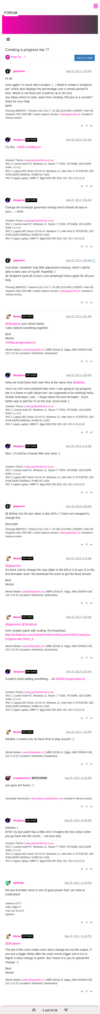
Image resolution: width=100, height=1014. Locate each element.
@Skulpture (13, 319)
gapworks (19, 67)
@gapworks (13, 561)
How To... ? (18, 52)
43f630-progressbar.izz (70, 674)
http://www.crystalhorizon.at (46, 794)
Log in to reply (84, 53)
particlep (18, 878)
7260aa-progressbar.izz (20, 338)
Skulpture (19, 135)
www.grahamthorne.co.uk (39, 156)
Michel (17, 312)
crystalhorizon (21, 774)
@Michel (79, 378)
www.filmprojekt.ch (33, 345)
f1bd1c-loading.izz (29, 142)
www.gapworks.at (70, 110)
